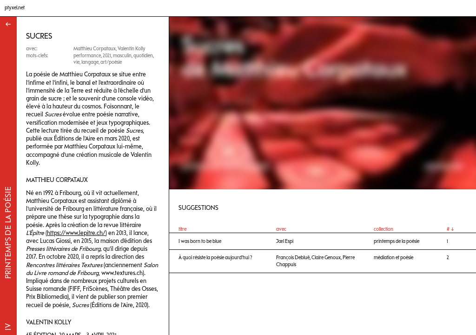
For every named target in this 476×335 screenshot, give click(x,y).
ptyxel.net (15, 8)
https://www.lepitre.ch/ (76, 232)
